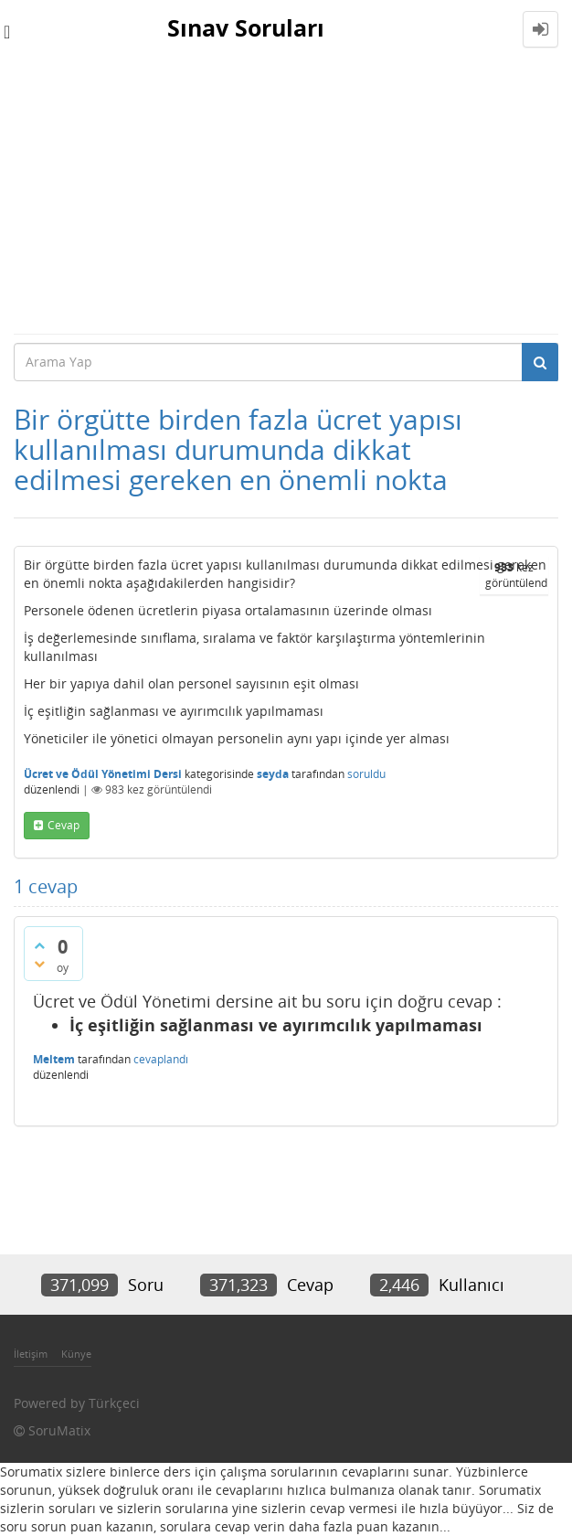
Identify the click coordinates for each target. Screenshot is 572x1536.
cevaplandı (160, 1059)
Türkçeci (114, 1403)
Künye (76, 1353)
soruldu (366, 774)
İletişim (31, 1353)
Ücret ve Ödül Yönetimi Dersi (103, 774)
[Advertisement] (286, 196)
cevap (63, 825)
